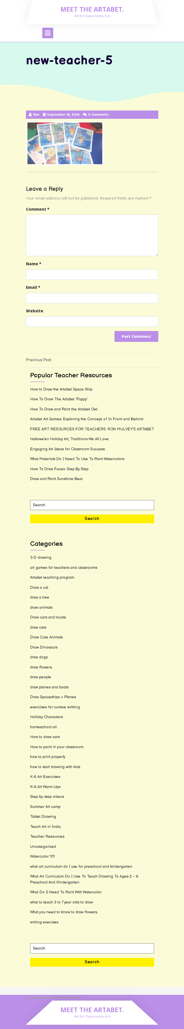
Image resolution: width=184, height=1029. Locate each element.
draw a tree (39, 597)
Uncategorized (43, 846)
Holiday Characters (46, 717)
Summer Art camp (45, 806)
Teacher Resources (47, 836)
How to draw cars (45, 736)
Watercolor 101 (42, 856)
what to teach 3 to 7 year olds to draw (61, 902)
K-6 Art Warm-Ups (45, 786)
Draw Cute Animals (46, 637)
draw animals (41, 607)
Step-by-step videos (47, 796)
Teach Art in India (45, 826)
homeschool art (43, 727)
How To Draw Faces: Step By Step (59, 469)
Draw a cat (39, 587)
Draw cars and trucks (48, 617)
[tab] (47, 33)
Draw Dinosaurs (44, 647)
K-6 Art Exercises (45, 776)
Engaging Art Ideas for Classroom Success (67, 449)
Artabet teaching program (52, 577)
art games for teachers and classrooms (63, 567)
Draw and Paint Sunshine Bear (56, 478)
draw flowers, (41, 667)
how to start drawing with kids (55, 767)
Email (33, 287)
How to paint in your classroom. (57, 747)
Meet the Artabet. (92, 9)
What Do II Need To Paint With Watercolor (65, 892)
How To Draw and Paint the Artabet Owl (63, 409)
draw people (40, 677)
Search (92, 518)
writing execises (44, 922)
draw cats (38, 627)
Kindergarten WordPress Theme (54, 997)
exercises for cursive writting (55, 707)
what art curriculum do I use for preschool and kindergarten (81, 866)
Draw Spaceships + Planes (53, 697)
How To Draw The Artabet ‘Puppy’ (59, 399)
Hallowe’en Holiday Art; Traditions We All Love (69, 439)
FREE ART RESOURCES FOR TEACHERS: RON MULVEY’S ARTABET (92, 429)
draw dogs (39, 657)
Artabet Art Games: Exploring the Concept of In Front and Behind (86, 419)
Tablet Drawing (43, 816)
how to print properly (47, 756)
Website (34, 310)
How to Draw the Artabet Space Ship (61, 389)
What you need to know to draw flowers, (64, 912)
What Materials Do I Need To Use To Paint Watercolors (77, 459)
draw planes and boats (49, 687)
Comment (37, 209)
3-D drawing (40, 557)
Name (33, 263)
